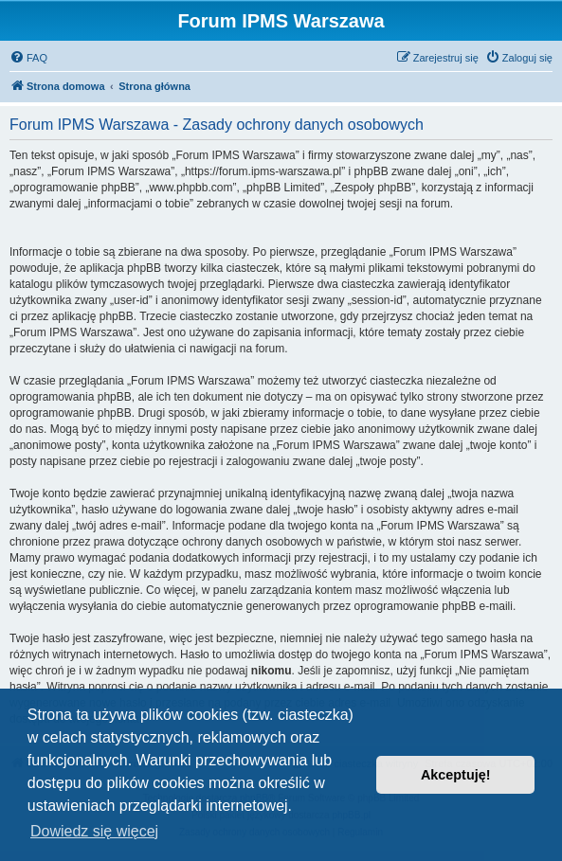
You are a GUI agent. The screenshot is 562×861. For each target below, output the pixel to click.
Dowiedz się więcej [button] (94, 831)
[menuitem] (28, 57)
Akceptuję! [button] (456, 774)
